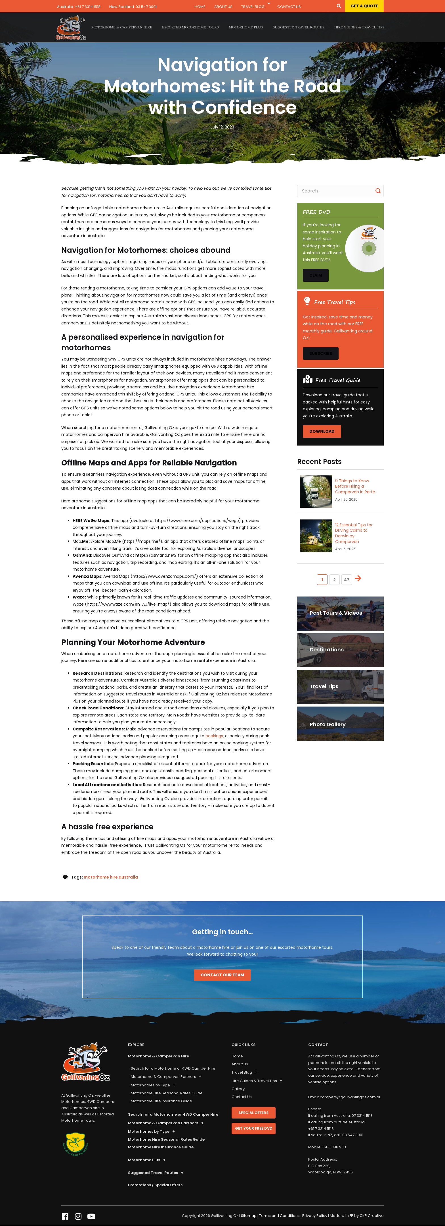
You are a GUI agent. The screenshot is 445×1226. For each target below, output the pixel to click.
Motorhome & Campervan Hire (158, 1056)
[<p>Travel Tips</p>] (340, 687)
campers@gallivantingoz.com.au (350, 1097)
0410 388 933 (334, 1147)
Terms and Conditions (279, 1215)
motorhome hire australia (111, 877)
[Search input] (340, 191)
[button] (269, 4)
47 (346, 580)
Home (200, 6)
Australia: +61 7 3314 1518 (78, 6)
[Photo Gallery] (340, 724)
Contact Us (289, 6)
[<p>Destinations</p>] (340, 650)
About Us (223, 6)
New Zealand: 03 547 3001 (133, 6)
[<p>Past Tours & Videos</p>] (340, 614)
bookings (214, 736)
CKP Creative (372, 1215)
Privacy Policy (314, 1215)
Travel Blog (253, 6)
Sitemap (249, 1215)
